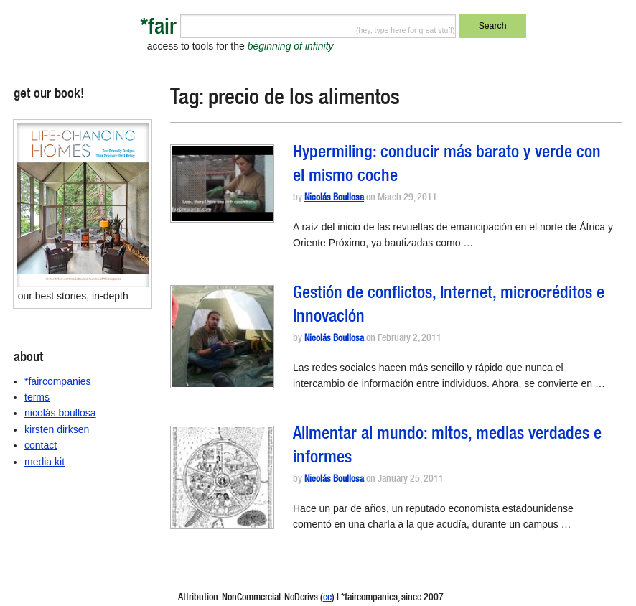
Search (493, 26)
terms (37, 397)
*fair (158, 29)
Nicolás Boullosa (334, 198)
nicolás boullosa (60, 413)
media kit (44, 461)
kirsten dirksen (56, 429)
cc (327, 598)
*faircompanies (57, 381)
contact (40, 445)
